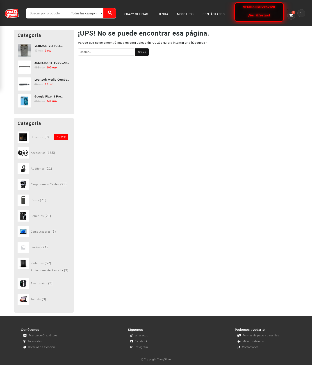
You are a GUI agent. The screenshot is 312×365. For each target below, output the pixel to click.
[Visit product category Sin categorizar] (44, 137)
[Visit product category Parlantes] (44, 263)
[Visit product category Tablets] (44, 299)
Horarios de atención (39, 347)
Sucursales (32, 341)
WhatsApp (139, 335)
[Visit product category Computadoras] (44, 231)
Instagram (139, 347)
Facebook (139, 341)
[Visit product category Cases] (44, 200)
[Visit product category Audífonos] (44, 168)
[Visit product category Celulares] (44, 216)
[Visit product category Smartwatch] (44, 283)
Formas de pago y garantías (258, 335)
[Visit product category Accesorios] (44, 153)
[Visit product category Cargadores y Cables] (44, 184)
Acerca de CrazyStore (40, 335)
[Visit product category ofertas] (44, 247)
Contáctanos (247, 347)
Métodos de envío (251, 341)
